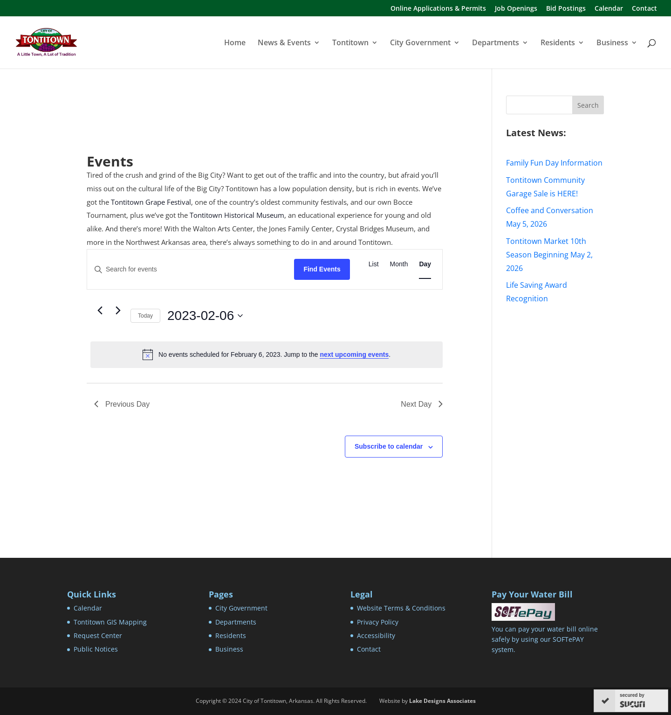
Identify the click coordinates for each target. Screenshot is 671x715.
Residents (558, 43)
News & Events (284, 43)
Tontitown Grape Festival (151, 202)
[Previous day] (99, 310)
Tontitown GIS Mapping (110, 622)
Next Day (422, 404)
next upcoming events (354, 354)
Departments (495, 43)
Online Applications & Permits (438, 9)
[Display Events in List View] (374, 264)
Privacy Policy (377, 622)
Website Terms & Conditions (401, 608)
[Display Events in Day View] (425, 264)
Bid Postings (566, 9)
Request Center (98, 635)
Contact (644, 9)
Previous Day (122, 404)
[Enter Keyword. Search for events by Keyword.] (190, 269)
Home (235, 43)
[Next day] (117, 310)
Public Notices (96, 649)
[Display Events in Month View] (399, 264)
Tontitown (350, 43)
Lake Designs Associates (442, 701)
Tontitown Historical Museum (237, 215)
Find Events (321, 269)
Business (612, 43)
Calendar (609, 9)
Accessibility (376, 635)
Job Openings (516, 9)
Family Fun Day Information (554, 163)
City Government (420, 43)
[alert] (266, 354)
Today (145, 315)
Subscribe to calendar (389, 446)
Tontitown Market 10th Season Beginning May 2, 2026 (549, 254)
